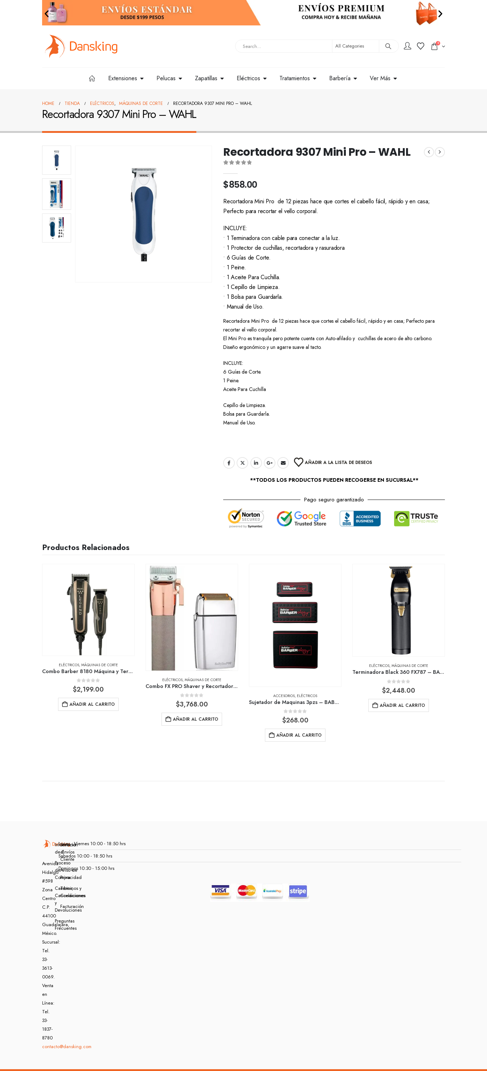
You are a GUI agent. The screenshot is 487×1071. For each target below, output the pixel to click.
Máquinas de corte (99, 665)
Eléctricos (69, 665)
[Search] (388, 46)
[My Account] (407, 46)
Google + (269, 463)
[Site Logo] (81, 46)
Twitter (242, 463)
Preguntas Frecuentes (58, 925)
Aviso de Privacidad (63, 874)
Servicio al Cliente (63, 852)
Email (283, 463)
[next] (440, 152)
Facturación (63, 906)
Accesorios (284, 696)
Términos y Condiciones (63, 892)
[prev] (429, 152)
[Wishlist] (420, 46)
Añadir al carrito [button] (92, 704)
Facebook (229, 463)
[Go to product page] (88, 610)
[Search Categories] (355, 46)
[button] (46, 13)
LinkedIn (256, 463)
